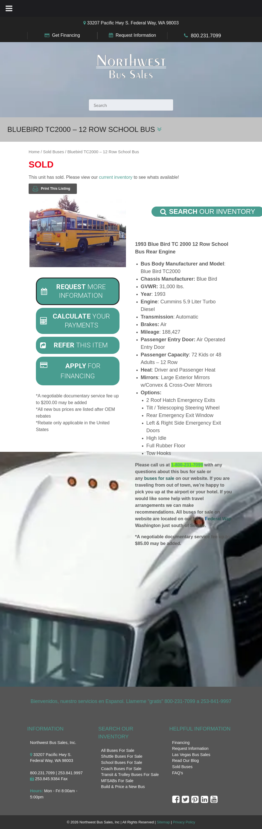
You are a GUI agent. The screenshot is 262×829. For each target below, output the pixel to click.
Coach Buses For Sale (121, 768)
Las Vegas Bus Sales (191, 754)
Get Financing (66, 35)
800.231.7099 (206, 35)
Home (34, 152)
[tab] (77, 291)
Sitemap (163, 822)
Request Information (136, 35)
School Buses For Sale (121, 762)
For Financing (70, 370)
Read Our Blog (185, 760)
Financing (181, 742)
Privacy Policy (184, 822)
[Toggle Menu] (9, 8)
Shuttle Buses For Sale (121, 756)
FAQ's (177, 773)
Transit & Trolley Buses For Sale (130, 774)
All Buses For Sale (117, 750)
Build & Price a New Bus (123, 786)
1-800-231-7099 (187, 464)
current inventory (115, 177)
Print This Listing (51, 189)
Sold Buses (53, 152)
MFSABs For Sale (117, 780)
